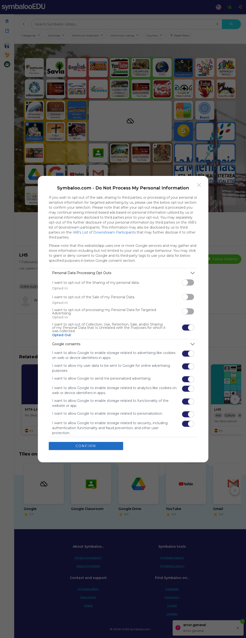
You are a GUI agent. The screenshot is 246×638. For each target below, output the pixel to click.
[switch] (188, 282)
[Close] (199, 185)
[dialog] (123, 319)
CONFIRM (86, 446)
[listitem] (123, 273)
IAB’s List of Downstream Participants (104, 232)
